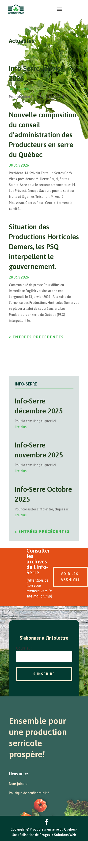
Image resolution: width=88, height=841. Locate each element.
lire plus (21, 427)
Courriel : (23, 648)
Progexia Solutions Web (57, 835)
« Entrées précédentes (36, 337)
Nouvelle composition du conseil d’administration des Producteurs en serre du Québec (42, 135)
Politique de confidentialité (29, 793)
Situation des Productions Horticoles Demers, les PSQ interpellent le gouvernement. (44, 246)
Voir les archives (70, 576)
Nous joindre (18, 784)
